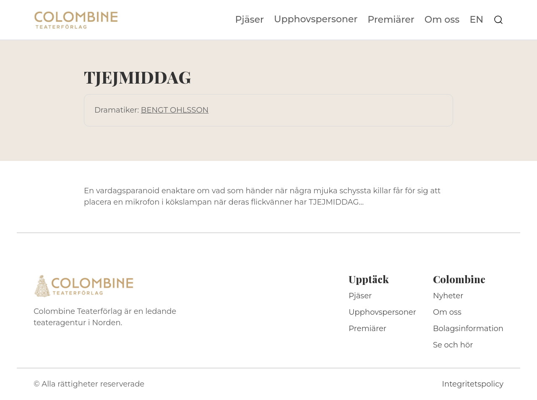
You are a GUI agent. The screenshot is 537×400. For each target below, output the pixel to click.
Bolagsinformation (468, 328)
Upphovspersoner (315, 19)
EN (476, 19)
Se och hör (453, 345)
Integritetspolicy (472, 384)
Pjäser (249, 19)
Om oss (442, 19)
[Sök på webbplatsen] (498, 20)
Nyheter (448, 295)
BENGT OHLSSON (175, 110)
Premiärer (391, 19)
